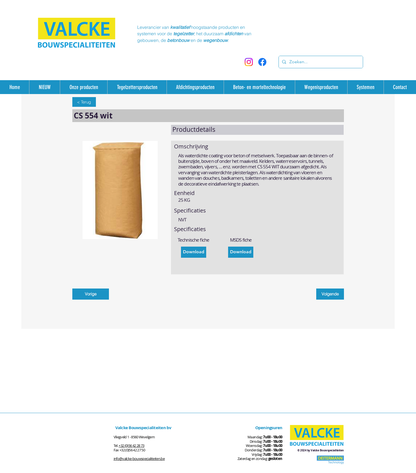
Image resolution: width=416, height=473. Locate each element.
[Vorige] (90, 294)
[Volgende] (330, 294)
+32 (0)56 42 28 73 (131, 445)
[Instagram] (248, 62)
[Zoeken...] (320, 62)
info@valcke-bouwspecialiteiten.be (139, 458)
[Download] (193, 252)
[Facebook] (262, 62)
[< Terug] (84, 102)
